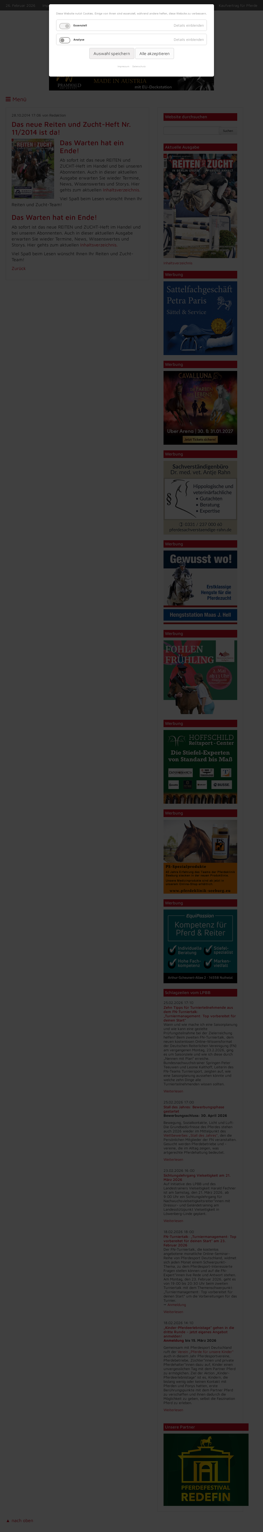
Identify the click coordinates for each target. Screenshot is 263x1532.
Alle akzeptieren (154, 53)
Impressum (123, 66)
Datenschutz (139, 66)
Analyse (78, 39)
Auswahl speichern (112, 53)
